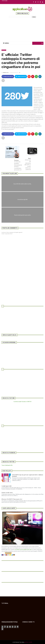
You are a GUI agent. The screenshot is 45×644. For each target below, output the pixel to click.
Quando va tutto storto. (7, 492)
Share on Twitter (21, 76)
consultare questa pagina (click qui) (23, 549)
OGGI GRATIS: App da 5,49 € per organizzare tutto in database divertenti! (27, 475)
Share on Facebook (8, 76)
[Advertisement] (22, 28)
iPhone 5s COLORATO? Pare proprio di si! (12, 499)
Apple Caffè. (28, 642)
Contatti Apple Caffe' (7, 486)
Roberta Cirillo (6, 72)
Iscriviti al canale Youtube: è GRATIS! (22, 401)
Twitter (4, 50)
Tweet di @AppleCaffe (7, 465)
